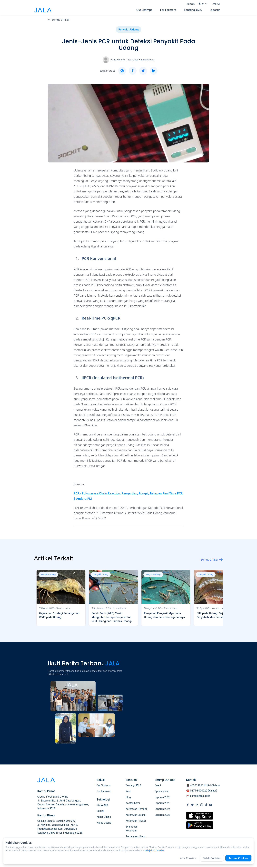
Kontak (191, 3)
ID (203, 3)
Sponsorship (162, 791)
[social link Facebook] (187, 804)
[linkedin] (154, 71)
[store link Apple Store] (199, 816)
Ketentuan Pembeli (136, 808)
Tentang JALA (193, 10)
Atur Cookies (188, 858)
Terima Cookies (238, 858)
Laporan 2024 (162, 808)
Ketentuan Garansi (136, 814)
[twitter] (143, 71)
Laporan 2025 (162, 803)
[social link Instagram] (201, 804)
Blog (128, 797)
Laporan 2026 (162, 797)
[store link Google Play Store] (199, 825)
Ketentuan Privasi (136, 820)
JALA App (102, 805)
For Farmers (168, 10)
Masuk (216, 3)
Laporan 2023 (162, 814)
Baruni (100, 810)
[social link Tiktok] (206, 804)
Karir (128, 791)
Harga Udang (104, 822)
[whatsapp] (122, 71)
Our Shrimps (144, 10)
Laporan (215, 10)
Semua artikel (58, 19)
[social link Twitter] (192, 804)
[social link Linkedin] (197, 804)
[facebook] (133, 71)
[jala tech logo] (42, 10)
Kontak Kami (133, 803)
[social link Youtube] (210, 804)
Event (158, 785)
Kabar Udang (104, 816)
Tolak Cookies (211, 858)
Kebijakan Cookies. (155, 850)
